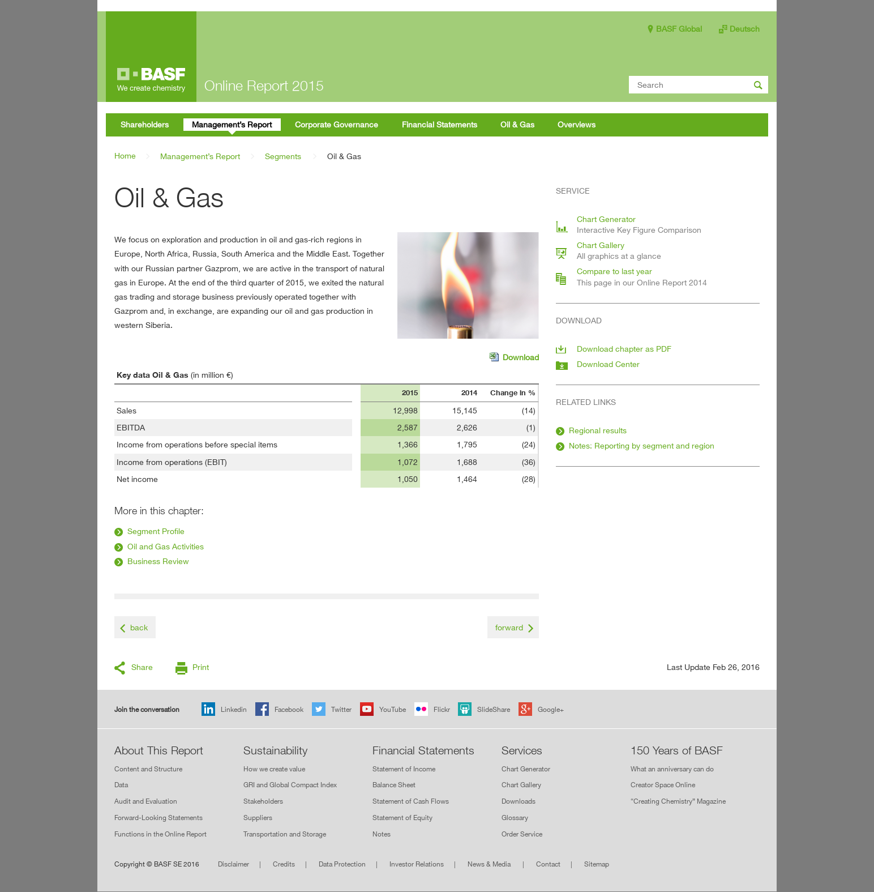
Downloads (518, 801)
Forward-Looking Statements (158, 817)
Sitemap (596, 864)
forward (509, 627)
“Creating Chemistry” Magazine (678, 801)
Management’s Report (200, 156)
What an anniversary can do (672, 769)
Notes (381, 834)
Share (142, 667)
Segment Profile (156, 531)
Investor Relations (416, 864)
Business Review (158, 561)
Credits (284, 864)
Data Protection (342, 864)
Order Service (522, 834)
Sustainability (275, 750)
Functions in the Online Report (160, 834)
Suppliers (257, 817)
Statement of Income (403, 769)
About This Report (158, 750)
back (139, 627)
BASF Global (679, 28)
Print (200, 667)
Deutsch (745, 28)
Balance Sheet (393, 785)
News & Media (490, 864)
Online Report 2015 (264, 85)
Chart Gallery (521, 785)
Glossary (515, 817)
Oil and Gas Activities (165, 546)
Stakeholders (263, 801)
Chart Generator (526, 769)
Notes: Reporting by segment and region (641, 445)
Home (125, 155)
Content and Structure (148, 769)
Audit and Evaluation (145, 801)
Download (514, 358)
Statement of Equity (402, 817)
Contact (548, 864)
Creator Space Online (663, 785)
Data (121, 785)
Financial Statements (423, 750)
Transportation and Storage (284, 834)
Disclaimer (233, 864)
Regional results (598, 430)
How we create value (274, 769)
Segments (283, 156)
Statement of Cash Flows (410, 801)
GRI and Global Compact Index (290, 785)
